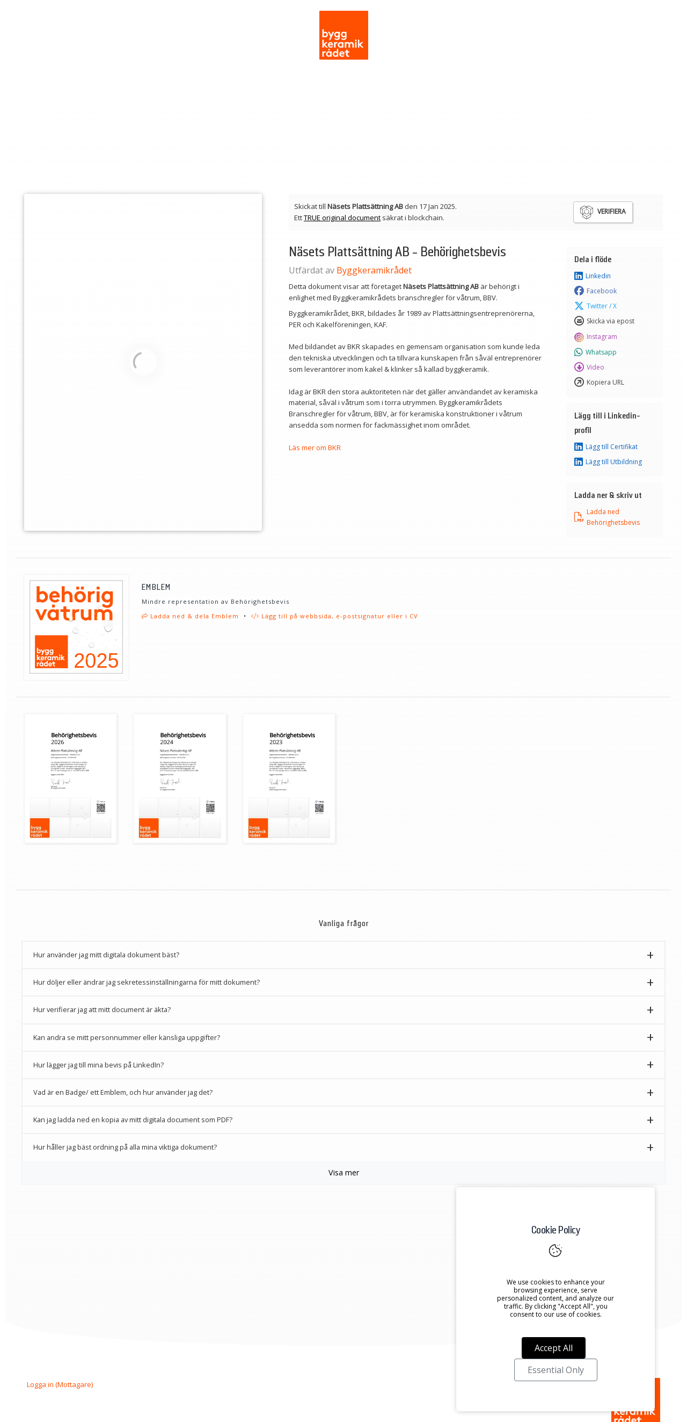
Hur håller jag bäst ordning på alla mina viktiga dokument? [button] (125, 1147)
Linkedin (592, 276)
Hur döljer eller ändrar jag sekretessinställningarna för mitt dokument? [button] (146, 982)
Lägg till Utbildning (608, 462)
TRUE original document (342, 217)
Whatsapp (595, 352)
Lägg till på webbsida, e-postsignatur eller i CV (334, 616)
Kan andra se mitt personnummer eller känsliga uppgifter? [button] (126, 1037)
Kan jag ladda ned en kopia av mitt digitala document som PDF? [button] (132, 1119)
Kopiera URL (599, 382)
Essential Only (556, 1370)
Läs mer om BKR (315, 447)
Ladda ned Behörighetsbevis (607, 516)
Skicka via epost (604, 321)
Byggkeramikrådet (374, 270)
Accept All (554, 1348)
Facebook (595, 291)
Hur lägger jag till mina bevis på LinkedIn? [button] (98, 1065)
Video (589, 367)
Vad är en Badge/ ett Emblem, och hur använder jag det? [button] (123, 1092)
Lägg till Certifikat (606, 447)
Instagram (595, 336)
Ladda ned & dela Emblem (190, 616)
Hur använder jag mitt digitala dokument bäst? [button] (106, 954)
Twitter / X (595, 306)
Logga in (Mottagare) (60, 1384)
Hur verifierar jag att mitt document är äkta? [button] (102, 1009)
